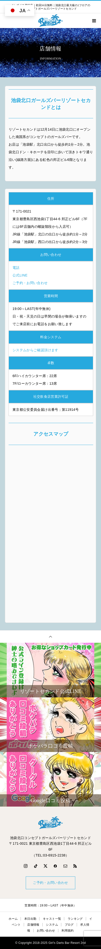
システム (52, 924)
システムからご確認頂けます (35, 350)
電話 (16, 268)
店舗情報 (33, 924)
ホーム (13, 918)
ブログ (69, 924)
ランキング (75, 918)
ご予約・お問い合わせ (30, 283)
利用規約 (68, 930)
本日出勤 (30, 918)
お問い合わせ (46, 930)
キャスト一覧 (52, 918)
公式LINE (20, 275)
